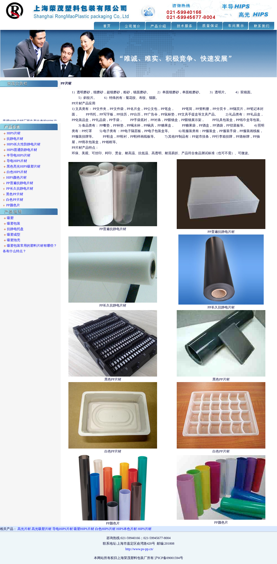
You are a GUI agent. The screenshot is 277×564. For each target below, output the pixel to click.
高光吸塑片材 (42, 529)
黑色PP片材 (14, 194)
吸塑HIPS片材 (84, 529)
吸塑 (10, 218)
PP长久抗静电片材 (19, 188)
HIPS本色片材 (126, 529)
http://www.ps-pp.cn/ (139, 549)
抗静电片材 (15, 139)
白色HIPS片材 (17, 172)
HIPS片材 (13, 133)
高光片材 (24, 529)
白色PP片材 (14, 200)
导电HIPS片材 (17, 161)
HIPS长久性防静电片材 (23, 144)
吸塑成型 (13, 234)
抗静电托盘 (15, 229)
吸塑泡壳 (13, 240)
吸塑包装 (13, 223)
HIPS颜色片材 (16, 177)
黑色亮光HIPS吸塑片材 (23, 166)
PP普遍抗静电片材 (19, 183)
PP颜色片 (13, 205)
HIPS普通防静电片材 (22, 150)
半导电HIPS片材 (18, 155)
